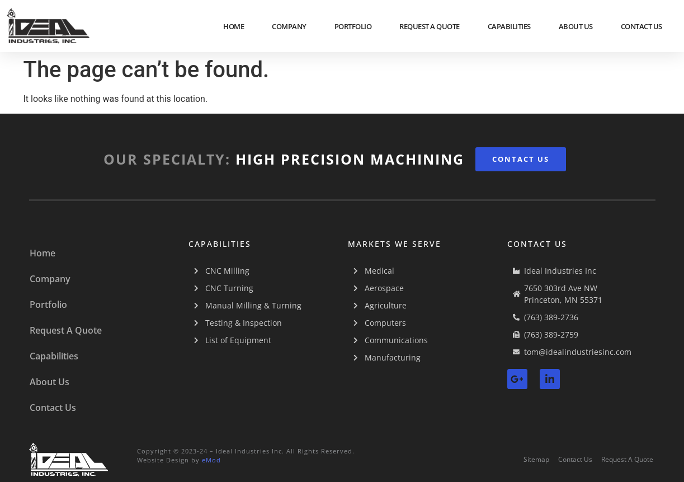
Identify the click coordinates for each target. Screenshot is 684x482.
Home (233, 26)
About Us (576, 26)
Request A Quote (429, 26)
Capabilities (509, 26)
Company (289, 26)
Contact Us (641, 26)
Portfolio (353, 26)
